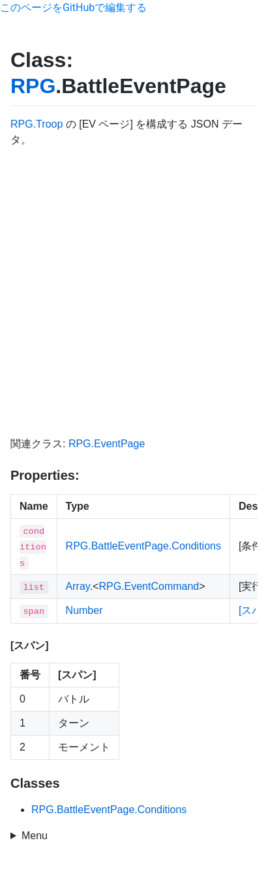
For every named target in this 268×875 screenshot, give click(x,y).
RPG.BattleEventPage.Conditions (143, 545)
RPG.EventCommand (148, 586)
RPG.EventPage (106, 443)
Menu (35, 835)
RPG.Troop (36, 124)
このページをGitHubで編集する (73, 7)
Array (78, 586)
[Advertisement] (134, 292)
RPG (32, 86)
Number (84, 610)
